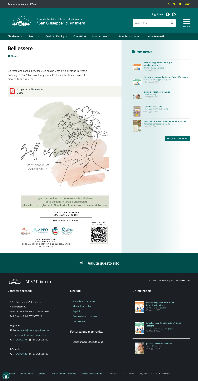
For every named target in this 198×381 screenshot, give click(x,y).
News (13, 56)
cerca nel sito (141, 23)
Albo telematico (157, 36)
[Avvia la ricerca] (172, 23)
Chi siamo (13, 36)
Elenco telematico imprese (85, 316)
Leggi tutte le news (177, 138)
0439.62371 (21, 339)
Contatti (78, 36)
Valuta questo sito (99, 263)
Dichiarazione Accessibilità (63, 373)
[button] (6, 376)
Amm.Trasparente (128, 36)
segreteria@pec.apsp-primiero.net (33, 330)
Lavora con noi (100, 36)
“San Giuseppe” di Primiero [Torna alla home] (61, 21)
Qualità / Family (54, 36)
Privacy (11, 373)
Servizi (32, 36)
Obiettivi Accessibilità (91, 373)
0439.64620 (21, 354)
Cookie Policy (26, 373)
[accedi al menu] (186, 23)
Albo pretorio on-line (82, 306)
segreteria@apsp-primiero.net (33, 335)
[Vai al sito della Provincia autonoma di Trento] (23, 4)
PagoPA (76, 311)
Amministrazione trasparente (86, 301)
